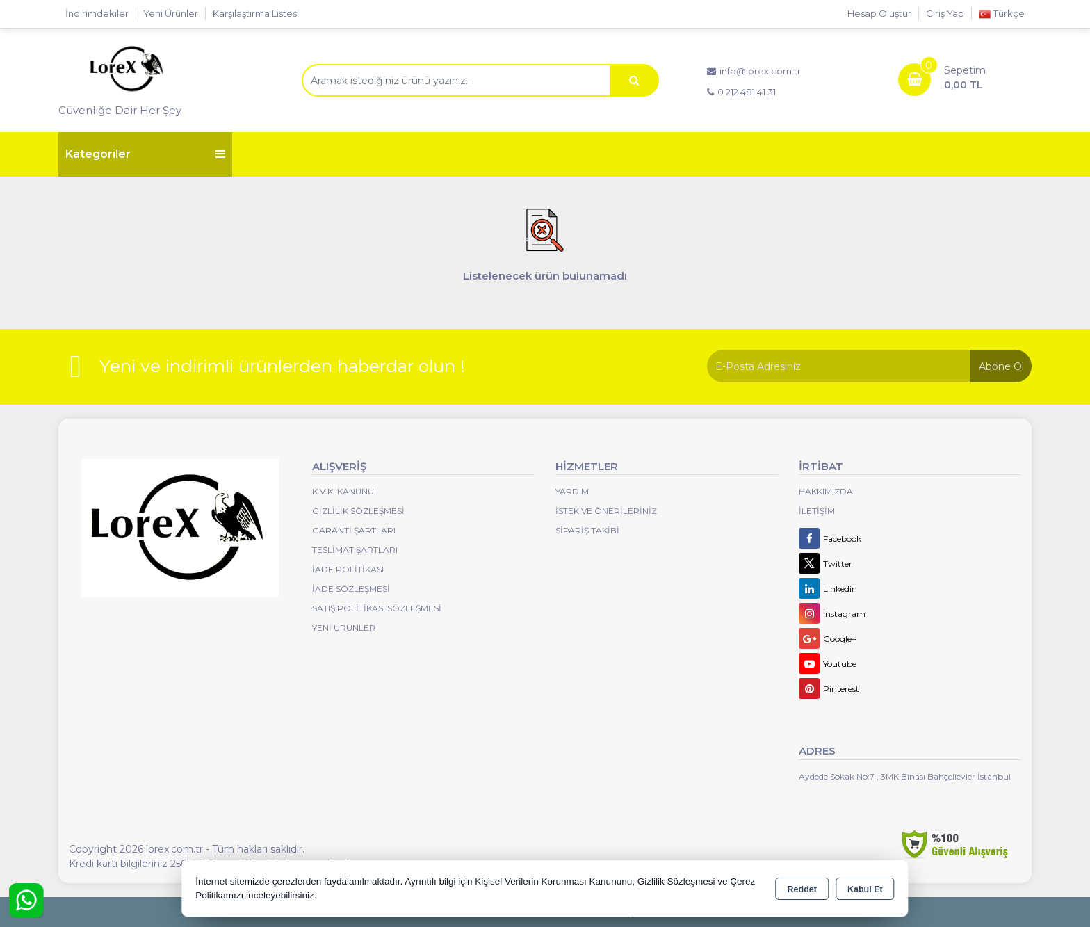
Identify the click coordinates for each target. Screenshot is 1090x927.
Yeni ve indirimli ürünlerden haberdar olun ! (282, 365)
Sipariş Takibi (587, 530)
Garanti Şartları (354, 530)
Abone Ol (1001, 366)
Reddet (802, 889)
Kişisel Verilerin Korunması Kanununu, (555, 881)
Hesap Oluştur (879, 13)
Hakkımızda (826, 491)
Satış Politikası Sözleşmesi (376, 608)
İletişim (817, 511)
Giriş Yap (945, 13)
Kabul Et (865, 889)
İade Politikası (348, 569)
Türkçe (1002, 13)
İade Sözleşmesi (351, 588)
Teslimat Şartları (355, 550)
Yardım (572, 491)
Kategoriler (145, 154)
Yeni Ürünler (343, 627)
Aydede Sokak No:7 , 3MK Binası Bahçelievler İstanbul (905, 776)
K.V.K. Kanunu (343, 491)
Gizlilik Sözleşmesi (358, 511)
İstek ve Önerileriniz (606, 511)
